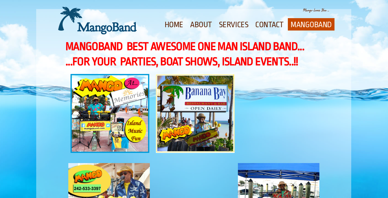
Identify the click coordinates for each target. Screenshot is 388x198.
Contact (269, 24)
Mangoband (311, 24)
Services (233, 24)
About (201, 24)
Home (174, 24)
